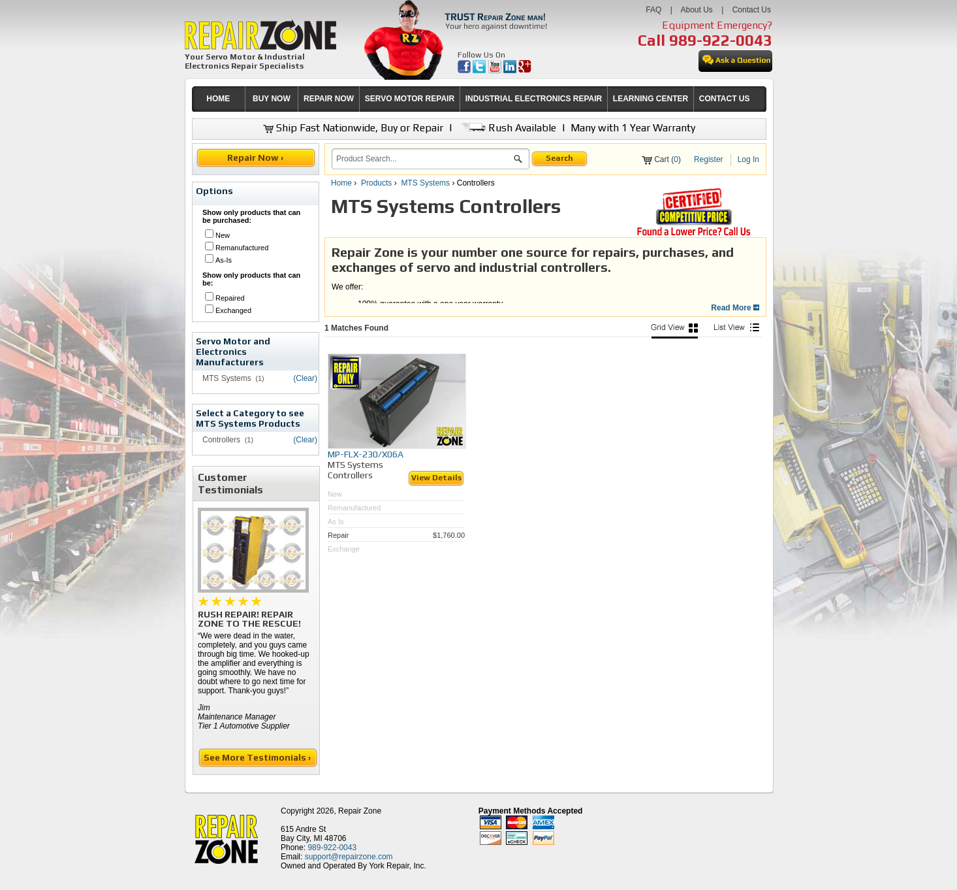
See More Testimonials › (258, 757)
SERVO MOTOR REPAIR (409, 98)
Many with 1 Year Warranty (633, 128)
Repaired (230, 298)
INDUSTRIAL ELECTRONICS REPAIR (534, 98)
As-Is (223, 260)
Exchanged (233, 310)
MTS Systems (425, 183)
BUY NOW (271, 98)
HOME (218, 98)
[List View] (736, 330)
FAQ (653, 9)
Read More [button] (735, 307)
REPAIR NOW (329, 98)
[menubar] (473, 99)
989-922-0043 (720, 40)
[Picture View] (674, 330)
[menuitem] (218, 99)
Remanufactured (241, 248)
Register (708, 159)
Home (341, 183)
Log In (748, 159)
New (222, 235)
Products (376, 183)
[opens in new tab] (465, 70)
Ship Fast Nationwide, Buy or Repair (353, 128)
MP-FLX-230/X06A (365, 454)
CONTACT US (724, 98)
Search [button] (559, 158)
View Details (436, 477)
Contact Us (751, 9)
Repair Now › (256, 157)
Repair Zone (359, 811)
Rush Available (507, 128)
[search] (422, 159)
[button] (518, 160)
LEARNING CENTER (650, 98)
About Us (696, 9)
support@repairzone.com (349, 856)
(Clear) (305, 378)
